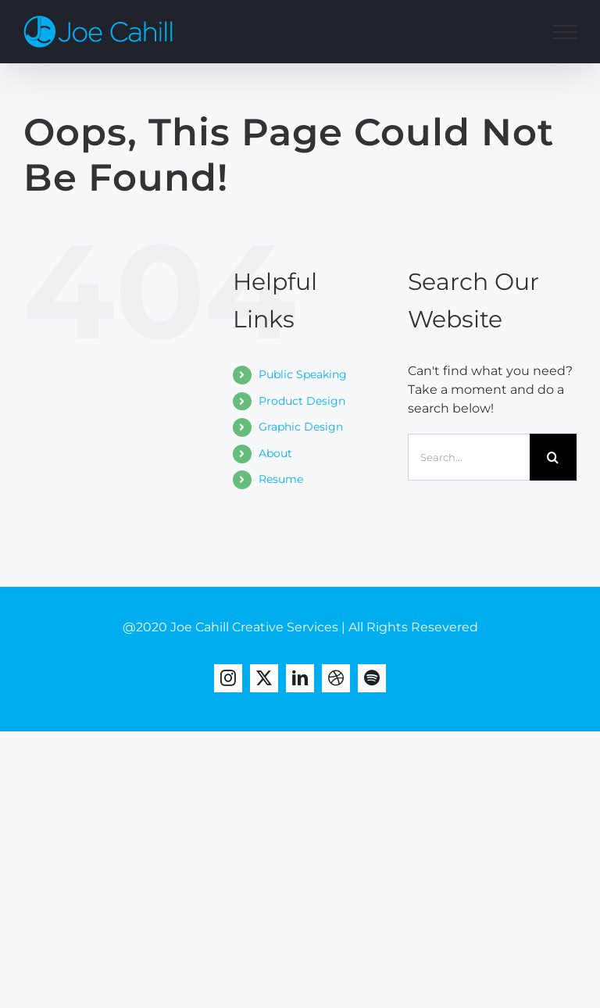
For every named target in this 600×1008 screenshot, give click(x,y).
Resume (281, 479)
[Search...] (469, 457)
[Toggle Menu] (565, 32)
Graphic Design (301, 427)
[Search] (553, 457)
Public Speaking (303, 374)
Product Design (302, 401)
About (275, 453)
